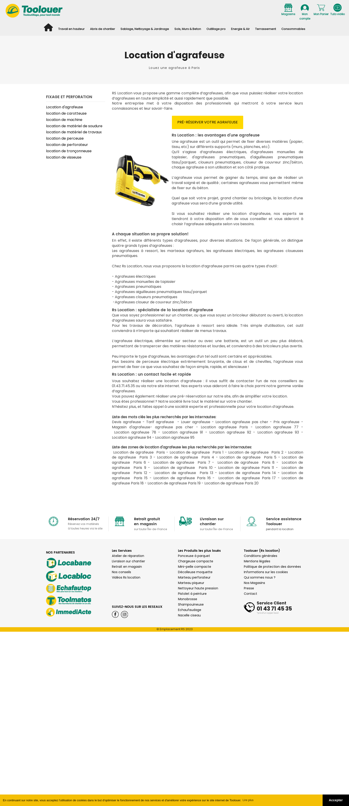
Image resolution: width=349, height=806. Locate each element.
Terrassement (265, 29)
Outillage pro (216, 29)
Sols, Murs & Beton (187, 29)
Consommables (293, 29)
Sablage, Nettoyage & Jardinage (144, 29)
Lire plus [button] (248, 800)
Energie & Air (240, 29)
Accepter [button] (336, 800)
